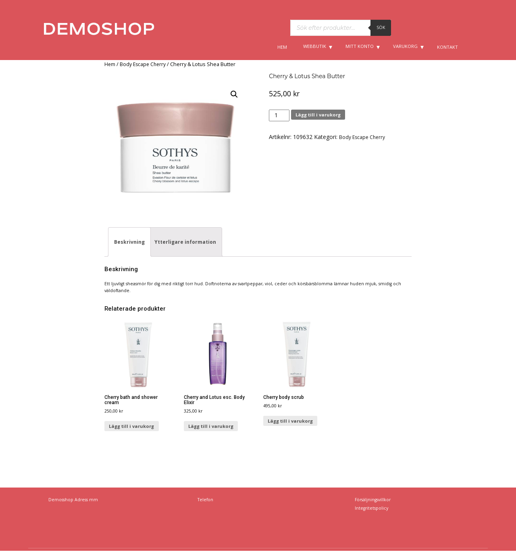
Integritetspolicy (371, 508)
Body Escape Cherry (143, 64)
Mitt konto (359, 46)
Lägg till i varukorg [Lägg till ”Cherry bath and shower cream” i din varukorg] (131, 426)
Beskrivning (129, 242)
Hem (282, 47)
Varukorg (405, 46)
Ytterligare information (185, 242)
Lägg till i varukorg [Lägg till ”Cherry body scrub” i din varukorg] (290, 421)
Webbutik (314, 46)
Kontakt (447, 47)
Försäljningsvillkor (373, 499)
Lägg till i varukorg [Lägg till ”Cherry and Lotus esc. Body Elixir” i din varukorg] (210, 426)
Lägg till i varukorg (318, 115)
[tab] (129, 242)
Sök (381, 27)
